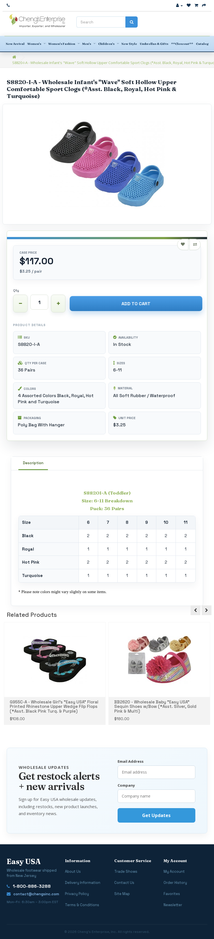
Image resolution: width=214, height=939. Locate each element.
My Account (174, 871)
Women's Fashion (61, 44)
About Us (73, 871)
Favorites (172, 893)
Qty (16, 290)
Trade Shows (125, 871)
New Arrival (15, 44)
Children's (106, 44)
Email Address (131, 761)
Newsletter (173, 905)
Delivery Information (82, 882)
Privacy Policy (77, 893)
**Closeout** (182, 44)
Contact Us (124, 882)
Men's (86, 44)
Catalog (202, 44)
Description (33, 463)
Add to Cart (135, 304)
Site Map (122, 893)
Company (126, 785)
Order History (175, 882)
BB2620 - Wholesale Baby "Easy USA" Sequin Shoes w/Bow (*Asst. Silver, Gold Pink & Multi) (155, 706)
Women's (34, 44)
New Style (129, 44)
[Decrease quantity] (20, 303)
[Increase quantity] (58, 303)
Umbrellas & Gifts (154, 44)
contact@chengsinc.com (33, 894)
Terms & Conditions (82, 905)
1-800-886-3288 (29, 886)
